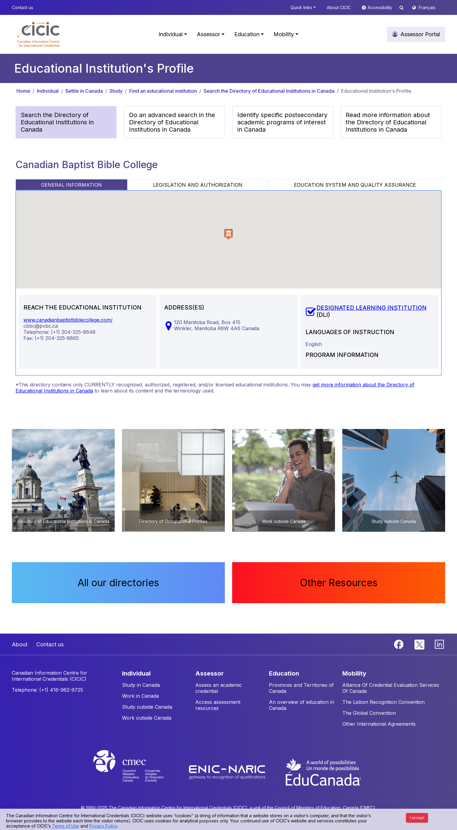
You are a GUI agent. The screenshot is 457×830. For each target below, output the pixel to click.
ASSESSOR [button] (209, 673)
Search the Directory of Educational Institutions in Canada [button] (57, 122)
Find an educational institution (163, 91)
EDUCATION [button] (284, 673)
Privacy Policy (103, 825)
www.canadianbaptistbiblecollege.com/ (68, 320)
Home (23, 91)
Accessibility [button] (380, 7)
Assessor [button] (208, 34)
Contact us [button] (22, 7)
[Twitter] (419, 644)
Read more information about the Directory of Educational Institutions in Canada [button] (388, 122)
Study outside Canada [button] (147, 707)
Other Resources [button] (339, 583)
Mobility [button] (284, 34)
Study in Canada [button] (141, 685)
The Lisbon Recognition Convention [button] (383, 702)
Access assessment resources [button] (217, 705)
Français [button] (427, 7)
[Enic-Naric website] (228, 772)
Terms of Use (65, 825)
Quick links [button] (301, 7)
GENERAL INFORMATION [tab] (71, 185)
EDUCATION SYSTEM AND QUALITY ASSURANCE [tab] (355, 185)
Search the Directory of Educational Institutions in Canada (269, 91)
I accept (417, 817)
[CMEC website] (136, 772)
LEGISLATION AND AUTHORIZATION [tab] (197, 185)
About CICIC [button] (339, 7)
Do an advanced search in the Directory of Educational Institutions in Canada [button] (172, 122)
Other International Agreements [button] (379, 724)
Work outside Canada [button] (146, 718)
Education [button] (247, 34)
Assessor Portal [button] (420, 34)
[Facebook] (399, 644)
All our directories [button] (118, 583)
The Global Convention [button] (369, 713)
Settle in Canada (84, 91)
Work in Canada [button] (140, 696)
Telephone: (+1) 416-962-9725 (47, 690)
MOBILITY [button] (354, 673)
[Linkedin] (439, 644)
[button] (38, 34)
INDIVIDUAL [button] (136, 673)
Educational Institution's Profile (376, 91)
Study (116, 91)
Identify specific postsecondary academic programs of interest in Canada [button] (282, 122)
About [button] (19, 644)
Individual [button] (171, 34)
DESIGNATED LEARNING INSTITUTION (371, 307)
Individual (48, 91)
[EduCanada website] (323, 772)
